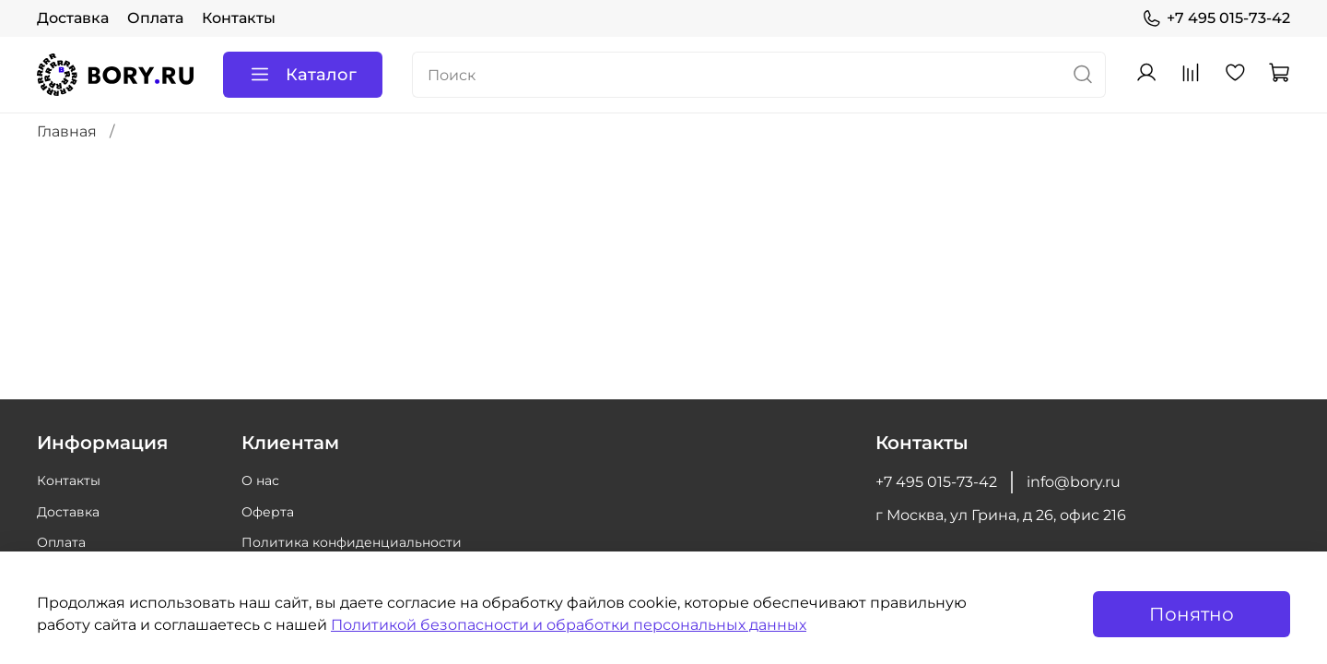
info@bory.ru (1074, 482)
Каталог (303, 75)
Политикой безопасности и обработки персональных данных (568, 625)
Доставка (73, 18)
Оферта (267, 512)
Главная (67, 131)
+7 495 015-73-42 (1216, 18)
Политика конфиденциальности (351, 542)
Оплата (155, 18)
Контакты (239, 18)
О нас (260, 480)
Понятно (1191, 614)
